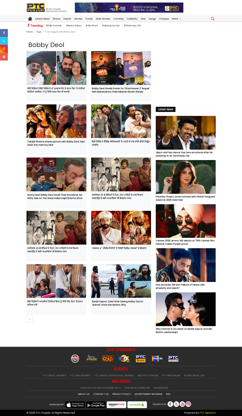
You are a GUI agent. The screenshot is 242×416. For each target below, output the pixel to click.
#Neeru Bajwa (73, 25)
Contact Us (101, 394)
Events (67, 18)
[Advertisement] (186, 77)
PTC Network (207, 413)
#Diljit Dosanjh (54, 25)
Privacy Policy (121, 394)
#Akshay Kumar (111, 25)
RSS (168, 394)
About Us (84, 394)
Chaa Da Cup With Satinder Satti (100, 387)
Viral (143, 18)
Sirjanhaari (161, 387)
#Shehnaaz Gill (132, 25)
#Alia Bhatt (91, 25)
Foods (89, 18)
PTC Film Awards (80, 375)
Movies (78, 18)
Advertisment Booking (148, 394)
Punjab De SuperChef (137, 387)
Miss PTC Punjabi (148, 375)
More (176, 18)
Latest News (42, 18)
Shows (56, 18)
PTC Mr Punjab (171, 375)
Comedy (118, 18)
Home (29, 31)
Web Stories (103, 18)
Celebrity (132, 18)
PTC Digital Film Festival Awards (114, 375)
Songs (152, 18)
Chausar (164, 18)
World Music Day (194, 375)
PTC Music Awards (54, 375)
